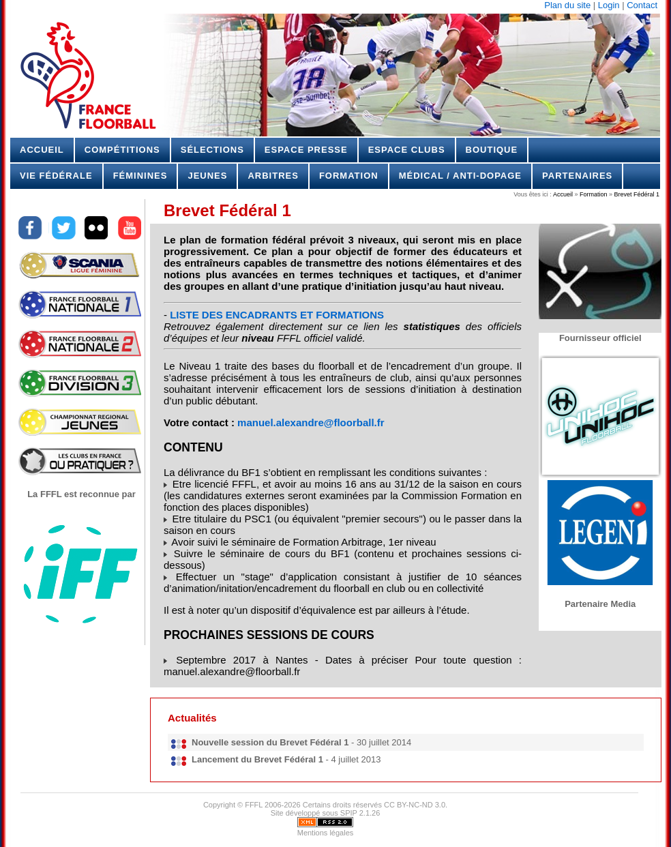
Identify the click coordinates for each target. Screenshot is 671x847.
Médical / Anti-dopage (460, 175)
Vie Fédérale (56, 175)
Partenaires (577, 175)
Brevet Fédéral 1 (635, 194)
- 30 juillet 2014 (301, 742)
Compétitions (122, 150)
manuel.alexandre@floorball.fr (311, 422)
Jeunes (207, 175)
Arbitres (273, 175)
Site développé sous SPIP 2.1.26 (326, 813)
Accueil (42, 150)
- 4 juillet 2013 (286, 759)
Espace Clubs (406, 150)
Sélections (212, 150)
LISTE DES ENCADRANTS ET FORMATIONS (277, 315)
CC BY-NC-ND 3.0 (414, 805)
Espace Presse (306, 150)
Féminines (140, 175)
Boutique (492, 150)
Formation (348, 175)
